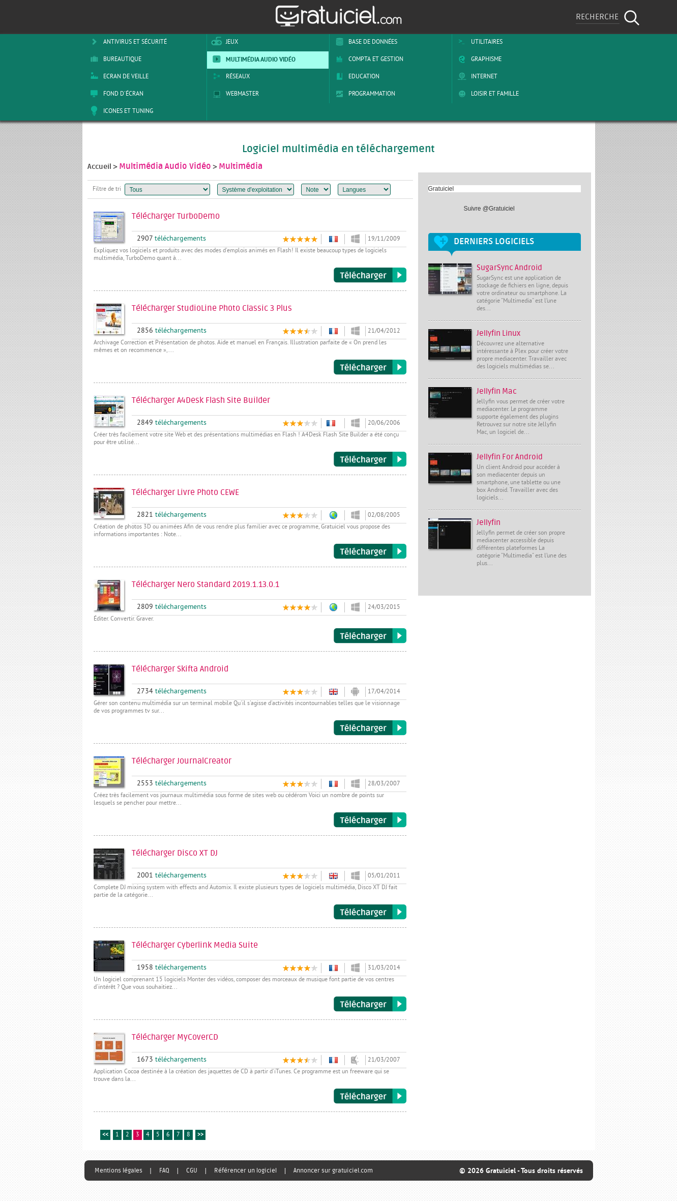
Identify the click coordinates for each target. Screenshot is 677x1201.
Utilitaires (478, 41)
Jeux (223, 41)
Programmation (363, 93)
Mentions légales (118, 1170)
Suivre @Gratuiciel (489, 208)
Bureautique (113, 59)
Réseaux (229, 76)
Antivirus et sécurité (126, 41)
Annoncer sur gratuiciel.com (333, 1170)
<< (105, 1135)
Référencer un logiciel (245, 1170)
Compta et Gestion (367, 59)
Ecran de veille (117, 76)
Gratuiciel (441, 188)
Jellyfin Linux (498, 333)
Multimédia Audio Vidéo (252, 59)
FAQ (164, 1170)
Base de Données (364, 41)
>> (200, 1135)
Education (355, 76)
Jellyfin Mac (497, 391)
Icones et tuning (119, 111)
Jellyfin (489, 522)
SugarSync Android (509, 267)
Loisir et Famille (486, 93)
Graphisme (478, 59)
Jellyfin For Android (510, 457)
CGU (191, 1170)
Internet (475, 76)
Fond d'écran (114, 93)
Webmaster (234, 93)
